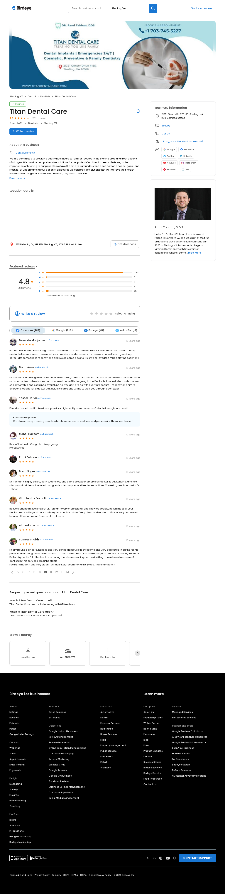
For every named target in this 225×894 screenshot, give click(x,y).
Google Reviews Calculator (187, 730)
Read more (17, 178)
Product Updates (153, 750)
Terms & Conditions (20, 874)
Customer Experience (61, 791)
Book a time (150, 728)
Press (146, 744)
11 (51, 572)
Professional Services (184, 717)
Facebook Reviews (59, 780)
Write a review (201, 8)
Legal (103, 739)
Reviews (14, 717)
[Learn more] (183, 204)
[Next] (137, 653)
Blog (145, 739)
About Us (148, 711)
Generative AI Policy (100, 874)
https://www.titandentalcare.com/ (182, 141)
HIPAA (75, 874)
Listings (13, 711)
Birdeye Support (181, 764)
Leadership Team (153, 717)
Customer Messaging (61, 753)
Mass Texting (17, 764)
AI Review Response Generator (189, 736)
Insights (14, 794)
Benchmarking (17, 800)
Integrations (16, 830)
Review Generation (59, 741)
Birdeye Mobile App (20, 841)
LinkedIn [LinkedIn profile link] (186, 156)
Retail (103, 761)
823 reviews (39, 118)
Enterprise (54, 717)
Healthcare (106, 728)
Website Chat (57, 764)
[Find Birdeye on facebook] (141, 857)
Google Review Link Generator (189, 741)
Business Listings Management (67, 786)
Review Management (61, 736)
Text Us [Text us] (166, 125)
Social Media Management (64, 797)
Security (56, 874)
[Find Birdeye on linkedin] (154, 857)
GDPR (66, 874)
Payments (15, 769)
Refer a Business (181, 769)
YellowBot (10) (123, 330)
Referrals (14, 722)
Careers (148, 756)
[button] (12, 571)
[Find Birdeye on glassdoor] (174, 857)
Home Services (108, 733)
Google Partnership (20, 836)
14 (67, 572)
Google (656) (61, 330)
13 (62, 572)
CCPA (83, 874)
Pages (12, 728)
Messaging (15, 783)
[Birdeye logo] (22, 8)
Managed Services (182, 711)
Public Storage (108, 750)
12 (56, 572)
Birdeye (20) (92, 330)
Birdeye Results (152, 772)
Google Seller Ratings (21, 733)
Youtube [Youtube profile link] (169, 162)
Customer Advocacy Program (189, 775)
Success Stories (152, 761)
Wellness (105, 767)
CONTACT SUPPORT (197, 857)
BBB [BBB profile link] (185, 169)
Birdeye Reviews (152, 767)
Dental (32, 96)
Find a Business (181, 753)
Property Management (113, 744)
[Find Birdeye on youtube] (168, 857)
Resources (149, 733)
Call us (166, 133)
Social (12, 753)
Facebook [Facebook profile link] (187, 149)
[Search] (153, 8)
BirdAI (12, 819)
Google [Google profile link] (169, 149)
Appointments (17, 758)
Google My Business (60, 775)
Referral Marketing (59, 758)
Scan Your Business (183, 747)
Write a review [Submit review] (23, 131)
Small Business (57, 711)
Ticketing (14, 805)
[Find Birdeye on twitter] (147, 857)
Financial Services (110, 722)
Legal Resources (152, 778)
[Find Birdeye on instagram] (160, 857)
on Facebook (52, 339)
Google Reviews (58, 769)
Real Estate (106, 756)
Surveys (13, 788)
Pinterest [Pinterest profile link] (169, 169)
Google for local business (63, 730)
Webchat (14, 747)
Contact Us (150, 783)
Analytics (14, 824)
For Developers (180, 758)
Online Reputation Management (67, 747)
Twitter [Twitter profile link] (168, 156)
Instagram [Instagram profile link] (188, 162)
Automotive (107, 711)
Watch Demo (151, 722)
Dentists (45, 96)
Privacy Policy (42, 874)
